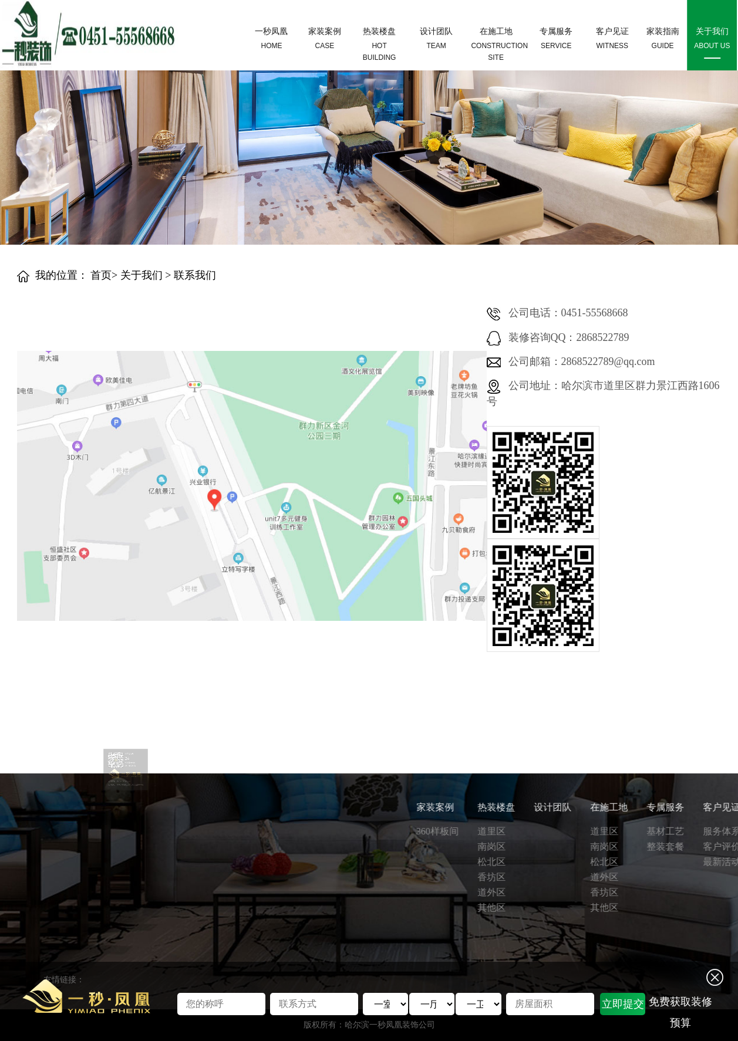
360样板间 (679, 831)
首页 (101, 275)
